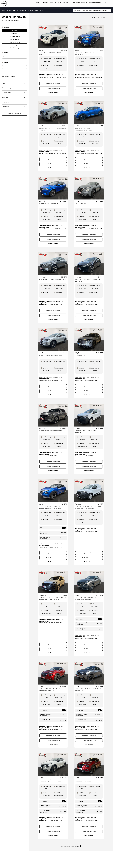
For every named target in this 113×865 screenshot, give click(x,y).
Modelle (58, 2)
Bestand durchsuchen (44, 2)
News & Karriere (95, 2)
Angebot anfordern (53, 83)
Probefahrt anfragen (53, 88)
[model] (92, 10)
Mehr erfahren (53, 92)
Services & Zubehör (79, 2)
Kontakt (106, 2)
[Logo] (4, 3)
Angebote (66, 2)
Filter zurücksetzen (14, 114)
